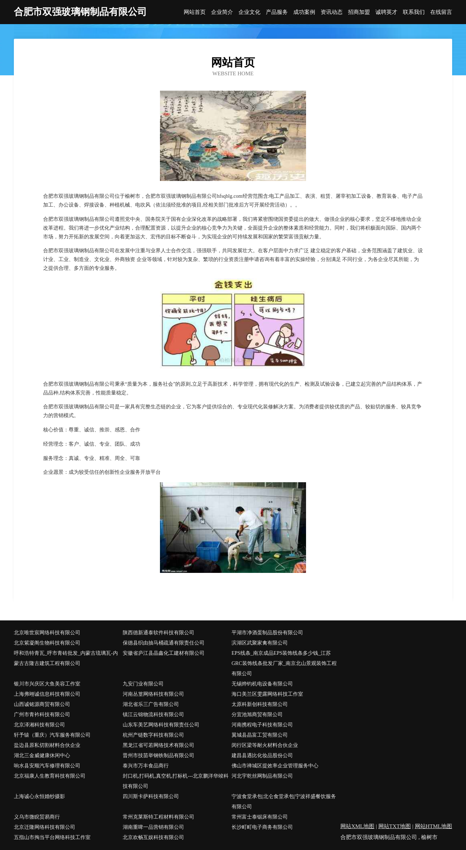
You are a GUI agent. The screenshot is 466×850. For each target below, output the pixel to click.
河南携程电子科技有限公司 (262, 725)
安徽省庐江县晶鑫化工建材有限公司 (164, 653)
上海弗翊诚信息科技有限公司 (47, 694)
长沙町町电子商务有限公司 (262, 827)
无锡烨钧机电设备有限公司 (262, 684)
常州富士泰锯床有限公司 (260, 817)
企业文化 (249, 12)
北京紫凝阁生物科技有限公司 (47, 643)
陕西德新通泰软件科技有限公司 (158, 632)
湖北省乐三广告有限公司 (151, 704)
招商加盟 (359, 12)
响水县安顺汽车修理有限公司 (47, 765)
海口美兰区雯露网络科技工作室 (267, 694)
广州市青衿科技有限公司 (42, 714)
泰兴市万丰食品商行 (146, 765)
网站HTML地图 (433, 826)
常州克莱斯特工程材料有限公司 (158, 817)
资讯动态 (332, 12)
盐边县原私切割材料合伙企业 (47, 745)
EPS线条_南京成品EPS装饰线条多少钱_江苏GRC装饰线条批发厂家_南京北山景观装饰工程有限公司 (284, 663)
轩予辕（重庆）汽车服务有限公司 (52, 735)
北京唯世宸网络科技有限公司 (47, 632)
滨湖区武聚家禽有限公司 (260, 643)
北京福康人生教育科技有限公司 (49, 776)
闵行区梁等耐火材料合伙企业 (265, 745)
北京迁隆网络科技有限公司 (44, 827)
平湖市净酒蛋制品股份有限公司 (267, 632)
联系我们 (414, 12)
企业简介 (222, 12)
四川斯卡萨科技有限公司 (151, 796)
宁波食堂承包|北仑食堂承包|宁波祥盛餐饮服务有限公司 (284, 801)
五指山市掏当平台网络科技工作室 (52, 837)
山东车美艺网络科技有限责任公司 (161, 725)
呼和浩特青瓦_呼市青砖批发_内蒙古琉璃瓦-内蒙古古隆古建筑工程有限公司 (66, 658)
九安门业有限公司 (143, 684)
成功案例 (304, 12)
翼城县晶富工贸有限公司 (260, 735)
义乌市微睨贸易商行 (37, 817)
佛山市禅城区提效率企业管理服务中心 (275, 765)
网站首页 (195, 12)
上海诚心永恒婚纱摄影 (39, 796)
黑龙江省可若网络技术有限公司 (158, 745)
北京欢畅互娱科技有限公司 (153, 837)
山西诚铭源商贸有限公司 (42, 704)
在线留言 (441, 12)
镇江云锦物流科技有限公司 (153, 714)
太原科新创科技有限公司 (260, 704)
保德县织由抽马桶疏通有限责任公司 (164, 643)
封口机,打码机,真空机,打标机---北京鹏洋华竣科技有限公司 (176, 781)
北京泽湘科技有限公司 (39, 725)
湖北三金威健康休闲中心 (42, 755)
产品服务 (277, 12)
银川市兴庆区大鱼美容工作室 (47, 684)
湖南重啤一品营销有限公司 (153, 827)
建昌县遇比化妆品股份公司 (262, 755)
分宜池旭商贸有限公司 (257, 714)
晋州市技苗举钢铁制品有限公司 (158, 755)
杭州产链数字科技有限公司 (153, 735)
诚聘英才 (386, 12)
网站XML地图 (357, 826)
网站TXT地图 (394, 826)
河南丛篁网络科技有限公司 (153, 694)
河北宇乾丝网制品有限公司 (262, 776)
